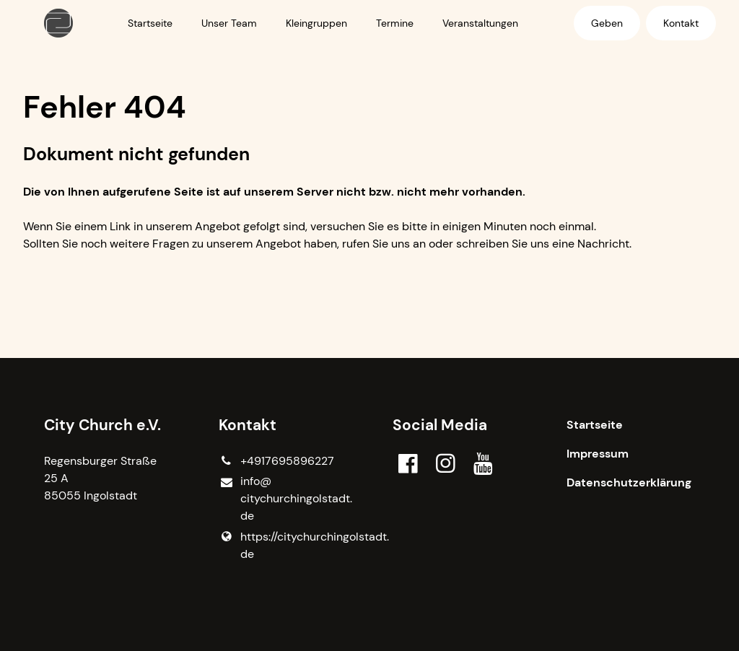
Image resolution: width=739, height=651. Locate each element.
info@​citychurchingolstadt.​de (282, 499)
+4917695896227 (276, 461)
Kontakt (681, 23)
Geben (607, 23)
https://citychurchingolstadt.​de (282, 545)
